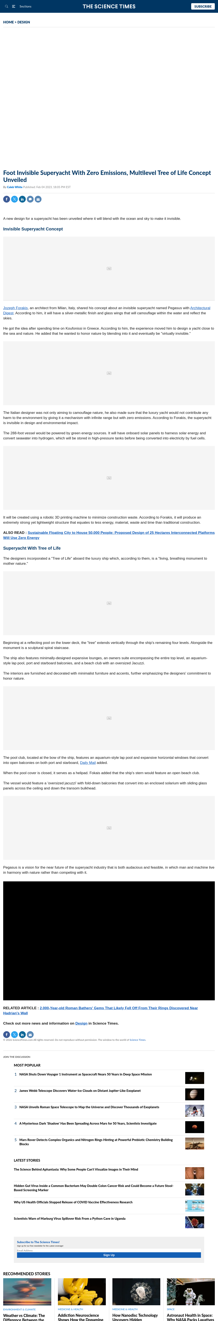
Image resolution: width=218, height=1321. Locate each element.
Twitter (14, 199)
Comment (30, 199)
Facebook (6, 199)
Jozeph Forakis (15, 308)
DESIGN (23, 22)
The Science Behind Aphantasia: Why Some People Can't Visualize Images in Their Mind (76, 1169)
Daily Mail (88, 763)
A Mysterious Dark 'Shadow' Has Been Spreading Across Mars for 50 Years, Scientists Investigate (88, 1123)
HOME (8, 22)
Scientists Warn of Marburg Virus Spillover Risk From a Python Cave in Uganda (69, 1218)
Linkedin (22, 199)
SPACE (171, 1309)
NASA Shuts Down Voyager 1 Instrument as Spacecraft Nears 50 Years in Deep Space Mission (85, 1074)
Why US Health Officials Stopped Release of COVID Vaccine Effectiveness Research (73, 1202)
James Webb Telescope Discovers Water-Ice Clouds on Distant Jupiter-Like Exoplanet (80, 1090)
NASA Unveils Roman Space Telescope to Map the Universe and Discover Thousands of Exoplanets (89, 1107)
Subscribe (203, 6)
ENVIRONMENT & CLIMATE (19, 1309)
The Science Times (109, 6)
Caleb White (15, 187)
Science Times (137, 1039)
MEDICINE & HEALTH (70, 1309)
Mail (38, 199)
